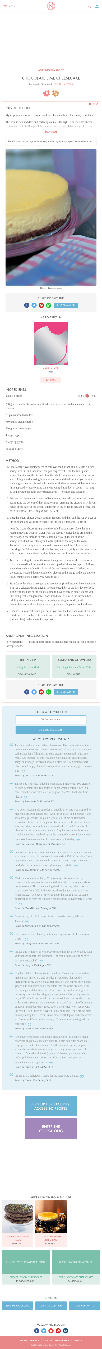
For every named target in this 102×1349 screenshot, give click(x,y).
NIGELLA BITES (63, 84)
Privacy (34, 1340)
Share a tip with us (84, 1305)
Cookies (46, 1340)
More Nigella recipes (51, 70)
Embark (41, 1345)
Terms (23, 1340)
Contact (76, 1340)
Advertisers (61, 1340)
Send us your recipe (17, 1305)
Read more (51, 132)
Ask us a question (51, 1305)
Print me (93, 104)
